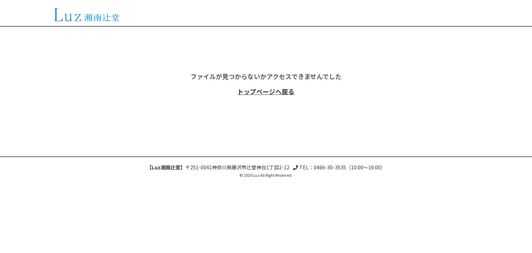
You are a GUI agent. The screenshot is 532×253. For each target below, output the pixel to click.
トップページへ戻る (265, 91)
